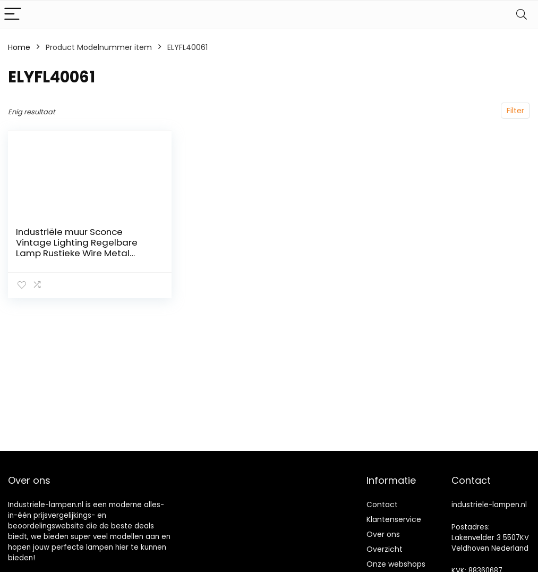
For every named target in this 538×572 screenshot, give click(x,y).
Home (19, 47)
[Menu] (12, 15)
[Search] (521, 15)
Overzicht (384, 549)
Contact (382, 504)
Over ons (383, 534)
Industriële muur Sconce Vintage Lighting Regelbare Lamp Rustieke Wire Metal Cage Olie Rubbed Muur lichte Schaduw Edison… (81, 253)
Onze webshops (395, 564)
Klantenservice (393, 519)
